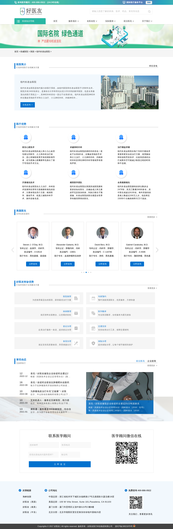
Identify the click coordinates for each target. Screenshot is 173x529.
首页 (55, 21)
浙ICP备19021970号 (124, 526)
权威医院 (24, 52)
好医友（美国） (30, 502)
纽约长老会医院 (43, 52)
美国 (32, 52)
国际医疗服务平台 (134, 2)
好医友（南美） (30, 507)
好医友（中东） (30, 512)
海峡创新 (27, 497)
